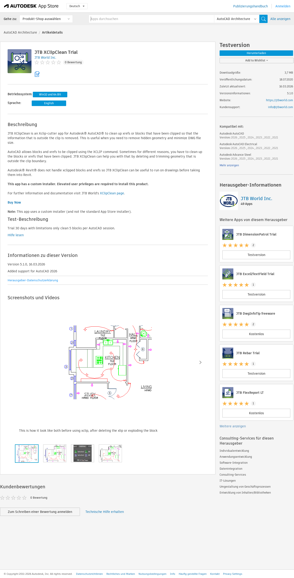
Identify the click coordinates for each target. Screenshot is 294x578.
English (49, 103)
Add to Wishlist (256, 60)
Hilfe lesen (16, 235)
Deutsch (77, 6)
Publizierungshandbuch (250, 6)
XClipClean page (112, 193)
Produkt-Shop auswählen (42, 19)
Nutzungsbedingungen (153, 574)
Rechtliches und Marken (120, 574)
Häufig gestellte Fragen (193, 574)
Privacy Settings (232, 574)
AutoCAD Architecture (20, 32)
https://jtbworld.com (279, 100)
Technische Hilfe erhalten (104, 511)
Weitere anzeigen (233, 426)
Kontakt (215, 574)
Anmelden (282, 6)
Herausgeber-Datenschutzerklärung (33, 280)
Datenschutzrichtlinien (89, 574)
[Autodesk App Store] (31, 6)
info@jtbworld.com (280, 107)
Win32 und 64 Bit (50, 94)
